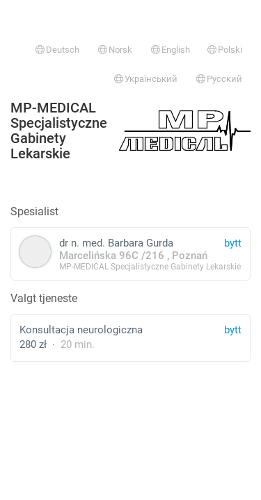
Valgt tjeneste (43, 298)
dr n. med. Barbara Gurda (130, 254)
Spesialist (34, 211)
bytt (233, 330)
